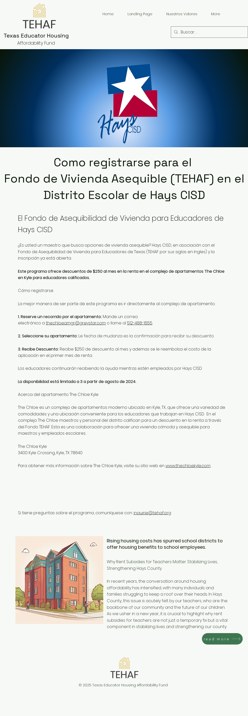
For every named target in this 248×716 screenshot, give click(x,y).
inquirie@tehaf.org (152, 513)
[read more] (222, 639)
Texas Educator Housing (36, 35)
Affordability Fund (36, 43)
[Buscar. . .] (209, 32)
